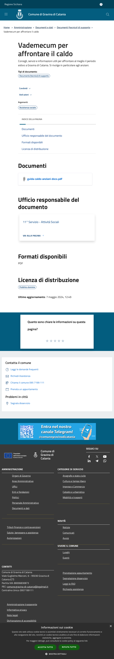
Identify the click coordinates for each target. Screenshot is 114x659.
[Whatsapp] (105, 461)
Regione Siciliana (13, 4)
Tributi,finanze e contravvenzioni (24, 527)
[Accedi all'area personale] (101, 4)
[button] (57, 653)
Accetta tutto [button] (45, 647)
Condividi (25, 88)
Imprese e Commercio (74, 486)
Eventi (66, 558)
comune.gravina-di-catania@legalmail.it (27, 586)
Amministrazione (23, 27)
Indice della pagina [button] (32, 119)
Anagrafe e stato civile (74, 476)
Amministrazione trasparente (22, 604)
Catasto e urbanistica (73, 492)
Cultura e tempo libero (74, 481)
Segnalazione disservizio (75, 578)
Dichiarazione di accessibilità (21, 620)
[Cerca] (107, 14)
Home (7, 27)
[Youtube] (105, 457)
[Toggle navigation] (6, 14)
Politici (15, 497)
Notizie (66, 527)
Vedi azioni (26, 95)
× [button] (110, 626)
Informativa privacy (17, 610)
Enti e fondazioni (20, 492)
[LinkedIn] (89, 461)
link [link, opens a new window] (86, 641)
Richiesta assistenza (73, 589)
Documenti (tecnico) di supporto (73, 27)
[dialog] (57, 641)
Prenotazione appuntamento (77, 573)
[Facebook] (89, 457)
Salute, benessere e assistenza (22, 532)
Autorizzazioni (14, 538)
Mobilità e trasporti (72, 497)
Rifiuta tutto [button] (69, 647)
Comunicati (68, 533)
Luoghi (66, 552)
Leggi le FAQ (69, 584)
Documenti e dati (44, 27)
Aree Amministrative (22, 481)
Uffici (14, 486)
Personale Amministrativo (25, 503)
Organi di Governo (21, 476)
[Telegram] (97, 461)
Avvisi (66, 538)
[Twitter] (97, 457)
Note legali (12, 615)
